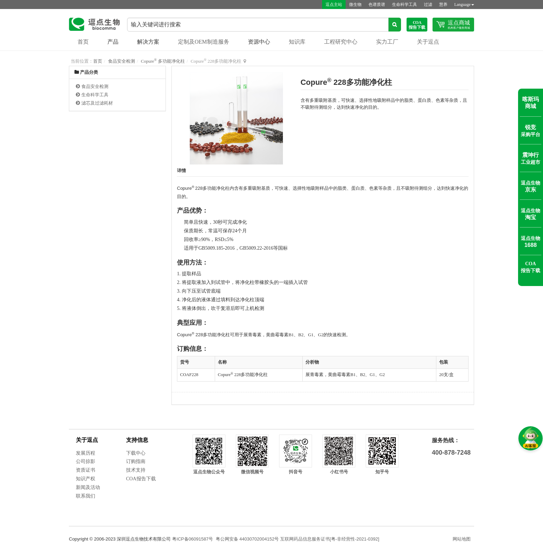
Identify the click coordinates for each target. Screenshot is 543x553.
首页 (83, 42)
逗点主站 (334, 4)
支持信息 (137, 440)
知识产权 (85, 478)
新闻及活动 (88, 487)
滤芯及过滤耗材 (97, 103)
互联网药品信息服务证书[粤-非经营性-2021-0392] (329, 539)
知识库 (297, 42)
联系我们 (85, 496)
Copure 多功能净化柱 (163, 61)
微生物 (355, 4)
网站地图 (462, 539)
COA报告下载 (141, 478)
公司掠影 (85, 461)
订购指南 (135, 461)
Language (464, 4)
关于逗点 (428, 42)
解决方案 (148, 42)
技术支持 (135, 470)
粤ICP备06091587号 (192, 539)
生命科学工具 (404, 4)
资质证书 (85, 470)
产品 (112, 42)
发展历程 (85, 453)
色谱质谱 (376, 4)
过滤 (428, 4)
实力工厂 (387, 42)
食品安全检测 (121, 61)
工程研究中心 (340, 42)
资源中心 (259, 42)
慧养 (443, 4)
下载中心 (135, 453)
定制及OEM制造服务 (203, 42)
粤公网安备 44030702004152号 (247, 539)
